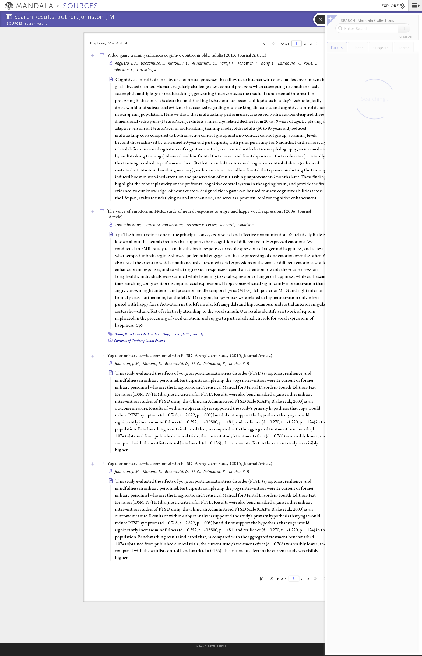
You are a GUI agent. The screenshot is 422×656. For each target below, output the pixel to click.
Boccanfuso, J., (153, 63)
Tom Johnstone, (129, 224)
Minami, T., (153, 363)
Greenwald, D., (178, 363)
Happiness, (172, 334)
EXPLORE (393, 6)
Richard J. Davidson (237, 224)
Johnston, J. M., (128, 363)
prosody (196, 334)
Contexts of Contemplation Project (139, 340)
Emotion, (155, 334)
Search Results (36, 24)
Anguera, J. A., (127, 63)
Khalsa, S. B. (239, 363)
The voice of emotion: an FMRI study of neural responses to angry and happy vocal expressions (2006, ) (209, 214)
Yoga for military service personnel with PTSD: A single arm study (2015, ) (189, 355)
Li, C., (197, 363)
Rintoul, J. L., (179, 63)
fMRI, (185, 334)
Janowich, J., (249, 63)
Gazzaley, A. (147, 69)
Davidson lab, (136, 334)
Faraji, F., (228, 63)
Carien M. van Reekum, (164, 224)
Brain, (119, 334)
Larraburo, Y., (290, 63)
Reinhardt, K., (215, 363)
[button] (415, 5)
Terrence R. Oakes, (202, 224)
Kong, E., (269, 63)
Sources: (15, 24)
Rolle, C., (311, 63)
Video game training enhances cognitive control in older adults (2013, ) (186, 55)
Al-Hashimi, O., (205, 63)
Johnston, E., (125, 69)
